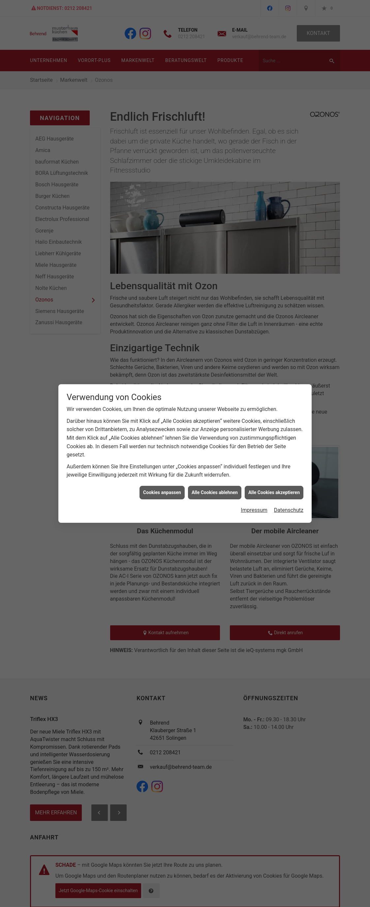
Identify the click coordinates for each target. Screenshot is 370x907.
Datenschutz (288, 507)
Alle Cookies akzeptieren (274, 489)
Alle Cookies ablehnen (215, 489)
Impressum (254, 507)
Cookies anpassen (162, 489)
